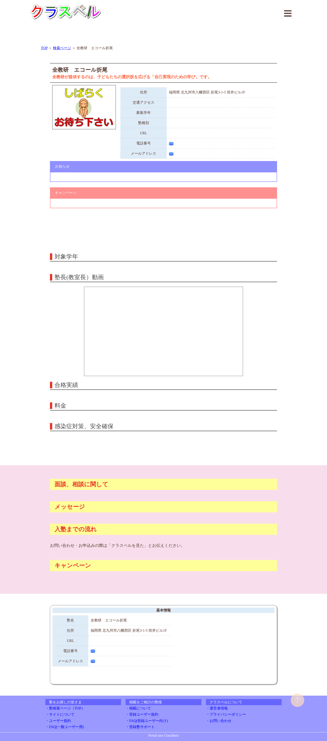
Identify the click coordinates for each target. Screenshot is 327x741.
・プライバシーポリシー (226, 714)
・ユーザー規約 (58, 721)
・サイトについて (59, 714)
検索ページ (62, 48)
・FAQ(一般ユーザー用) (64, 727)
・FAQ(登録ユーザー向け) (147, 721)
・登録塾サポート (140, 727)
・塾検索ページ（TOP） (65, 708)
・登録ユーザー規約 (142, 714)
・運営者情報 (217, 708)
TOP (44, 48)
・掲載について (138, 708)
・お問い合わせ (218, 721)
